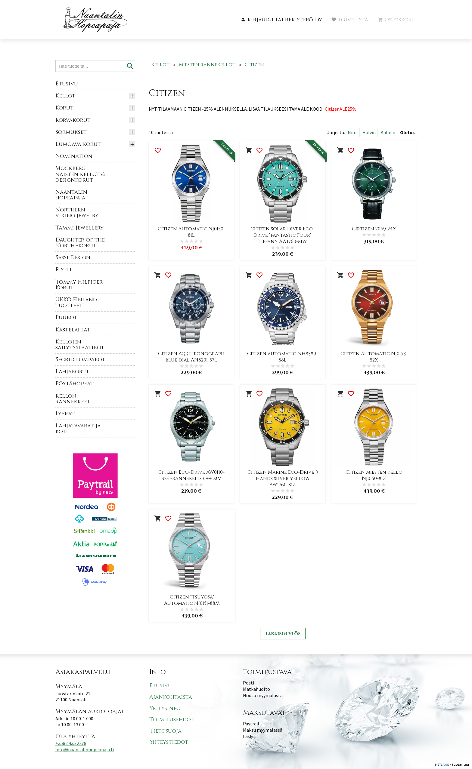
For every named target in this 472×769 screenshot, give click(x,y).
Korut (64, 108)
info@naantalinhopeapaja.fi (84, 750)
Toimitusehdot (171, 720)
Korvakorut (73, 120)
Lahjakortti (73, 371)
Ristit (63, 269)
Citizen (254, 64)
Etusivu (66, 84)
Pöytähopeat (74, 383)
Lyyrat (65, 413)
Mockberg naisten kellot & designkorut (80, 174)
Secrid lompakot (80, 359)
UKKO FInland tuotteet (76, 302)
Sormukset (71, 132)
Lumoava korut (78, 144)
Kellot (65, 96)
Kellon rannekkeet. (73, 398)
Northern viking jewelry (76, 212)
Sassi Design (72, 257)
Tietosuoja (165, 731)
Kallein (387, 132)
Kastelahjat (72, 330)
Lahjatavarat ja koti (78, 428)
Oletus (407, 132)
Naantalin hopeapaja (71, 194)
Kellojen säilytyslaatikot (79, 344)
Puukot (66, 317)
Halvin (369, 132)
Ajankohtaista (170, 697)
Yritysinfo (165, 708)
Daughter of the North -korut (80, 242)
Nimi (353, 132)
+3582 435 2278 (70, 743)
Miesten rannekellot (207, 64)
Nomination (73, 156)
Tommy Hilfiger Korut (79, 284)
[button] (281, 20)
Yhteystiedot (168, 742)
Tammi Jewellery (79, 228)
